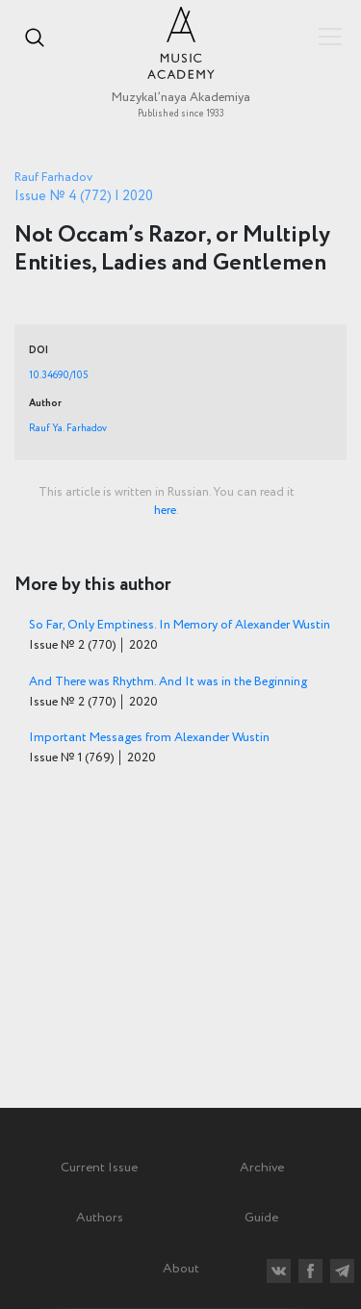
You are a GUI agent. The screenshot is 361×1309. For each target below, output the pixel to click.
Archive (262, 1167)
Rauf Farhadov (53, 177)
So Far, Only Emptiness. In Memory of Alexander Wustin (179, 625)
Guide (261, 1217)
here (165, 510)
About (181, 1268)
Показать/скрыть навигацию (330, 36)
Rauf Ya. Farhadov (68, 428)
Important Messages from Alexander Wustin (149, 738)
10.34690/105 (58, 375)
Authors (99, 1217)
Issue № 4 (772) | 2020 (83, 196)
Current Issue (99, 1167)
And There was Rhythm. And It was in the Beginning (168, 682)
